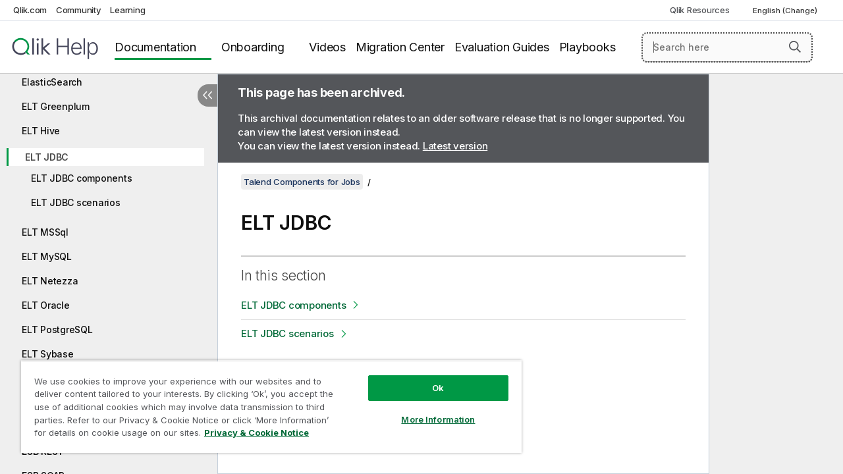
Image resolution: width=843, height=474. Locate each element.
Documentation (155, 47)
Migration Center (400, 47)
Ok (428, 378)
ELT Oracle (46, 305)
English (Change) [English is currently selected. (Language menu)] (786, 10)
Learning (127, 10)
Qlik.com (30, 10)
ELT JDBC (46, 157)
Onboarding (253, 47)
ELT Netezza (50, 280)
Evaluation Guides (501, 47)
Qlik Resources (700, 10)
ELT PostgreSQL (57, 329)
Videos (327, 47)
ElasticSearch (52, 82)
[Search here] (727, 47)
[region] (265, 401)
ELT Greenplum (56, 106)
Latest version (455, 146)
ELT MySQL (47, 256)
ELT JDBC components (81, 178)
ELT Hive (41, 130)
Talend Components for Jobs (302, 181)
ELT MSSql (45, 232)
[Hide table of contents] (207, 95)
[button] (795, 46)
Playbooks (587, 47)
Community (78, 10)
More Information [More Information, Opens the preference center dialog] (428, 409)
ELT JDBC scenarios (76, 202)
